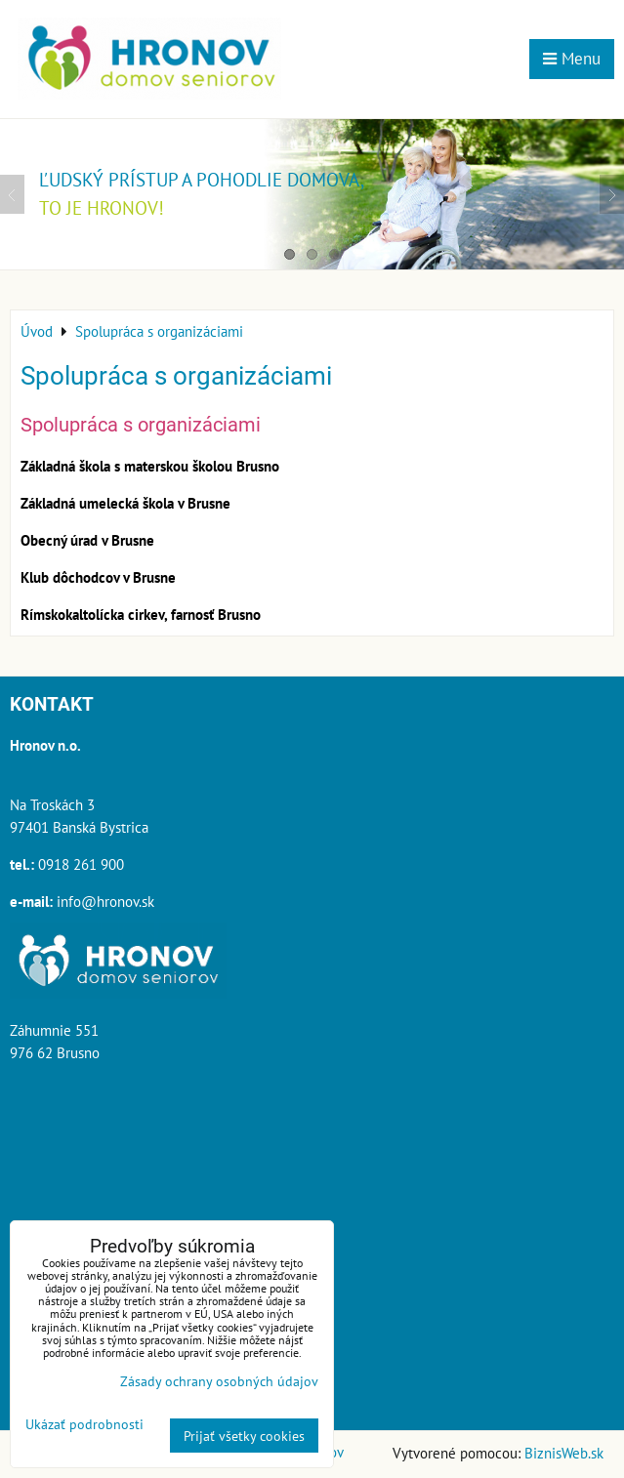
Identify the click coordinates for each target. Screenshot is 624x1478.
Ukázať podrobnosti (84, 1424)
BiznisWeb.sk (563, 1452)
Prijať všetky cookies (244, 1435)
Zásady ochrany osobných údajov (219, 1381)
